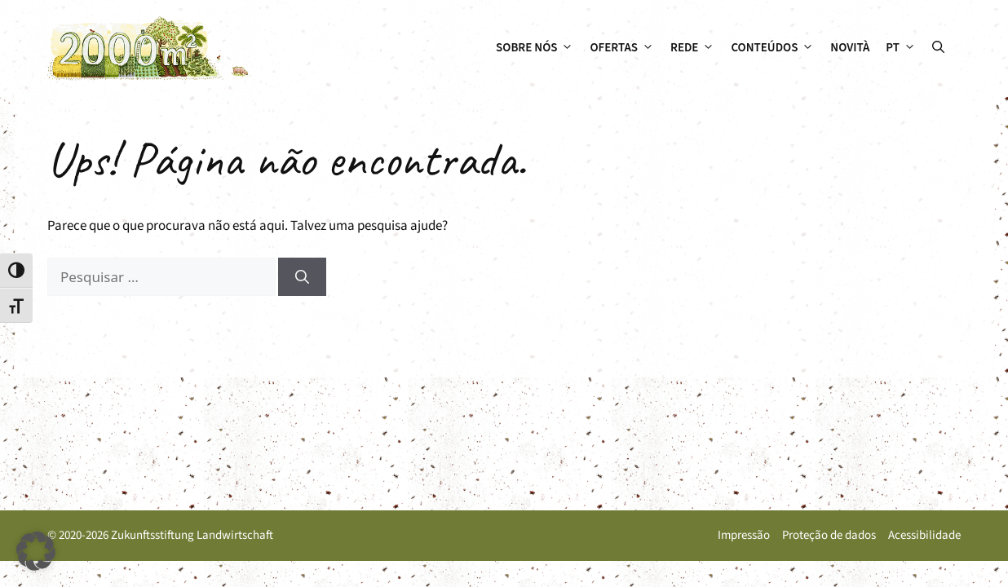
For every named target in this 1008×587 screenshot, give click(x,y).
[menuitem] (901, 48)
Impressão (744, 535)
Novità (849, 47)
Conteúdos (776, 48)
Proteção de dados (829, 535)
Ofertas (626, 48)
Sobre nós (538, 48)
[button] (938, 48)
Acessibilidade (924, 535)
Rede (696, 48)
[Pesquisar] (302, 277)
